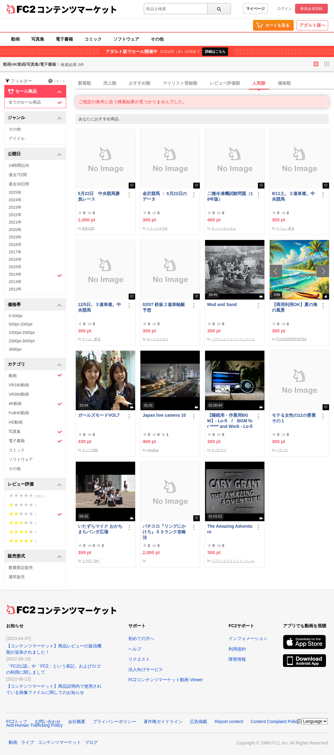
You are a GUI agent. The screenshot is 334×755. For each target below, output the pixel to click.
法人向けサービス (145, 669)
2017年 (15, 252)
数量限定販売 (21, 567)
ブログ (91, 742)
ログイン (284, 9)
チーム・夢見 (285, 228)
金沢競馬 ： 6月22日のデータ (165, 196)
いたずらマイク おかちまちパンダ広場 (100, 529)
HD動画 (16, 422)
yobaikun (153, 450)
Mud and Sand (222, 304)
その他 (157, 39)
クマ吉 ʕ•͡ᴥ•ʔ (91, 560)
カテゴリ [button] (35, 364)
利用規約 (237, 648)
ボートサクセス (157, 339)
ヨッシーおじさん (223, 228)
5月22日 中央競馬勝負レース (99, 196)
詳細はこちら (215, 51)
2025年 (15, 192)
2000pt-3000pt (22, 341)
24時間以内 (19, 165)
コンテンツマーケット (77, 9)
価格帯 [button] (35, 305)
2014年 (35, 275)
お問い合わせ (48, 721)
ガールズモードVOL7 (99, 415)
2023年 (15, 207)
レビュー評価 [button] (35, 484)
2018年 (15, 244)
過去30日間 (19, 184)
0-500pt (15, 315)
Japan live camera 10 (164, 415)
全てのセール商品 (35, 102)
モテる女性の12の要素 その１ (295, 418)
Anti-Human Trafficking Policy (34, 725)
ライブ (27, 742)
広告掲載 (198, 721)
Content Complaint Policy (274, 721)
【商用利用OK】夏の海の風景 (294, 307)
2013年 (15, 281)
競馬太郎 (88, 228)
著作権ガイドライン (162, 721)
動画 (15, 39)
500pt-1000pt (20, 324)
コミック (93, 39)
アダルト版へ (312, 25)
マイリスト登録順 (180, 83)
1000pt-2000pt (22, 332)
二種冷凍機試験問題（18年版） (230, 196)
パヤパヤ (282, 450)
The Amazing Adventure (229, 529)
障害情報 (237, 659)
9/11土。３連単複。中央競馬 (293, 196)
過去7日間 (18, 174)
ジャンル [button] (35, 118)
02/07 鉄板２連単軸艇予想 (164, 307)
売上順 (109, 83)
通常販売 (17, 577)
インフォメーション (248, 638)
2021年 (15, 222)
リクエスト (139, 659)
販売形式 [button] (35, 556)
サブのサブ (219, 450)
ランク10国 (90, 450)
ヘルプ (134, 648)
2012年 (15, 289)
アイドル (17, 138)
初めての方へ (141, 638)
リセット (56, 81)
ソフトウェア (126, 39)
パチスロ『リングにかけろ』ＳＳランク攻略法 (164, 532)
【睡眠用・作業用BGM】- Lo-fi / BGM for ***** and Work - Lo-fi (230, 421)
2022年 (15, 214)
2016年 (15, 259)
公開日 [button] (35, 154)
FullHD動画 (19, 413)
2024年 (15, 200)
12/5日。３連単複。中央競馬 (99, 307)
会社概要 (76, 721)
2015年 (15, 266)
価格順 (284, 83)
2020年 (15, 229)
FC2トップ (16, 721)
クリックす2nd (157, 228)
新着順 (84, 83)
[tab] (204, 83)
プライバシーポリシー (114, 721)
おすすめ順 (139, 83)
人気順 (258, 83)
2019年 (15, 237)
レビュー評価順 (225, 83)
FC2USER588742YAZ (291, 339)
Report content (229, 721)
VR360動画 (19, 394)
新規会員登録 (311, 9)
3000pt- (15, 349)
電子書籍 (64, 39)
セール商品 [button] (35, 91)
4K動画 (35, 403)
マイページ (255, 9)
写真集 (37, 39)
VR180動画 (19, 385)
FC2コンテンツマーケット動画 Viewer (165, 679)
